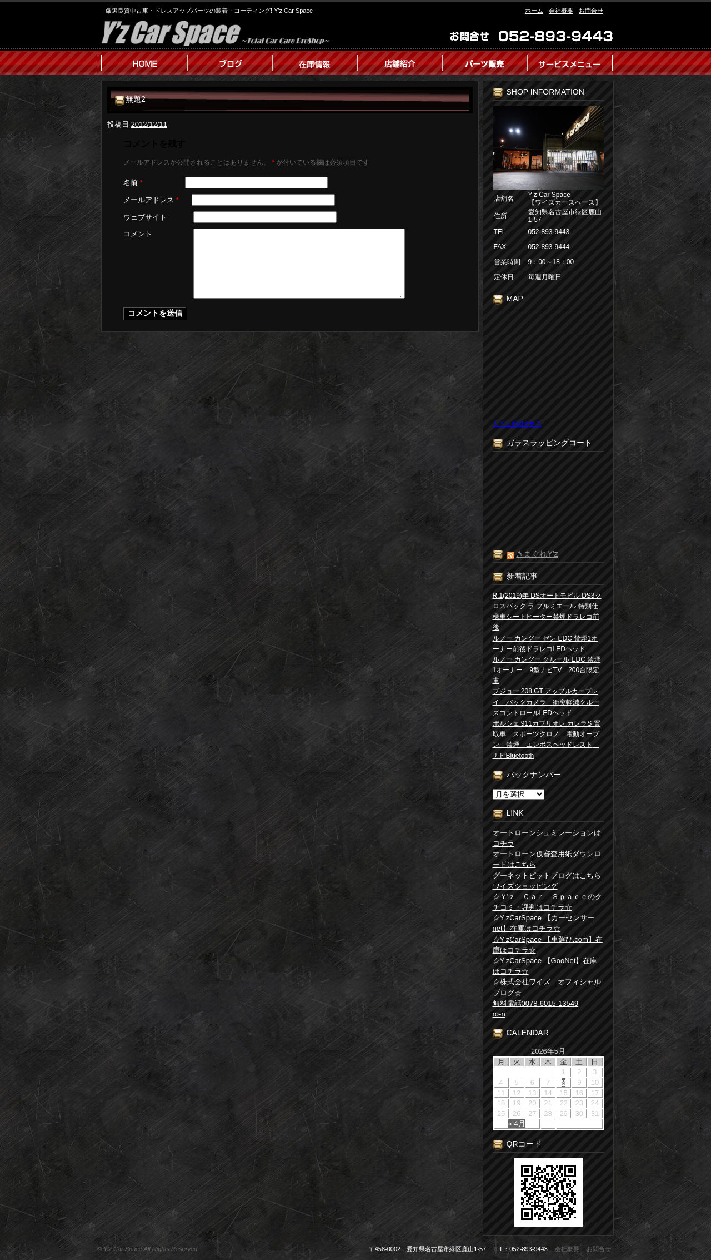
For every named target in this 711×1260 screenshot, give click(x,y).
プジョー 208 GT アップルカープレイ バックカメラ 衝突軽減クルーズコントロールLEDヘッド (546, 701)
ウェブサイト (145, 217)
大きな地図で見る (517, 423)
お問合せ (591, 10)
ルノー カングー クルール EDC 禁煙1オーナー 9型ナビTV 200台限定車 (547, 670)
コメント (137, 234)
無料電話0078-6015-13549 (536, 1003)
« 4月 (516, 1123)
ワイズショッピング (525, 886)
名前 (133, 182)
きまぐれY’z (537, 553)
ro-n (499, 1014)
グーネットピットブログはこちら (547, 875)
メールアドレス (151, 200)
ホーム (534, 10)
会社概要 (561, 10)
